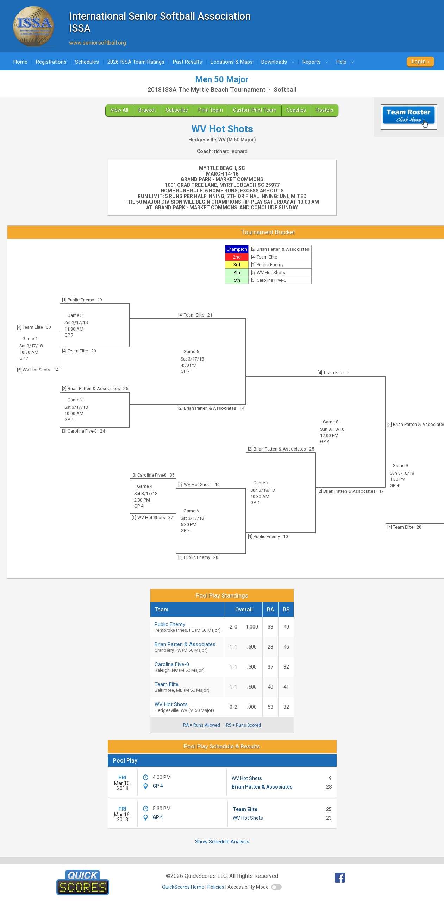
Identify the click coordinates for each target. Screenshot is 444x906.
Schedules (87, 62)
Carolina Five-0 (188, 667)
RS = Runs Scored (243, 725)
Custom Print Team (254, 110)
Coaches (296, 110)
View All (119, 110)
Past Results (187, 62)
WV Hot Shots (247, 778)
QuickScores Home (183, 887)
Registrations (51, 62)
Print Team (210, 110)
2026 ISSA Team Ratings (135, 62)
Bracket (147, 110)
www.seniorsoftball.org (97, 42)
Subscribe (177, 110)
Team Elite (245, 809)
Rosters (324, 110)
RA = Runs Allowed (201, 725)
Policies (215, 887)
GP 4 (324, 441)
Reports (316, 62)
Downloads (278, 62)
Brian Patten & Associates (188, 647)
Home (20, 62)
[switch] (276, 887)
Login (419, 61)
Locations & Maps (232, 62)
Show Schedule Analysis (222, 841)
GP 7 (69, 335)
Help (346, 62)
